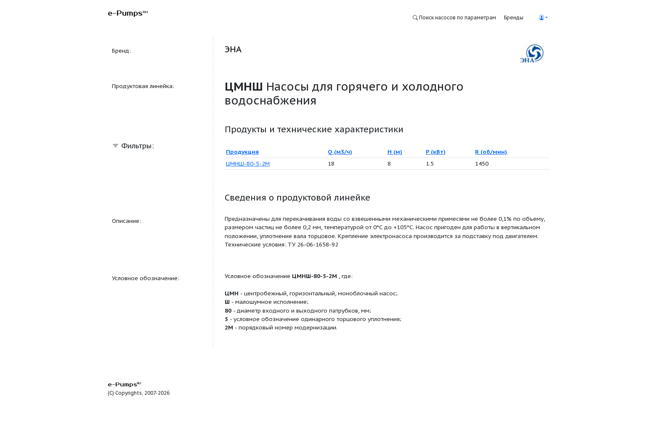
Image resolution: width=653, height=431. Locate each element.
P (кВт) (436, 151)
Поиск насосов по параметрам (454, 17)
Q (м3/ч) (340, 151)
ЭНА (233, 49)
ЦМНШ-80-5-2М (248, 163)
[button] (543, 17)
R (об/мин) (491, 151)
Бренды (513, 17)
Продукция (242, 151)
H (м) (395, 151)
